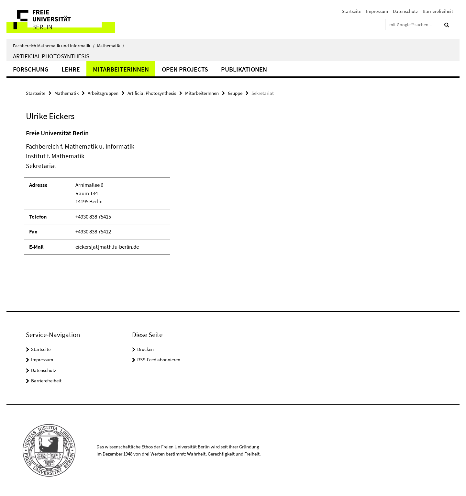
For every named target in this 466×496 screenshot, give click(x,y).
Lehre (70, 69)
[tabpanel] (144, 194)
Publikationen (244, 69)
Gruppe (235, 93)
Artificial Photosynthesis (51, 56)
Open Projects (185, 69)
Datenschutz (405, 11)
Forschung (31, 69)
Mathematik (110, 45)
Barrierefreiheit (438, 11)
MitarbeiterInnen (121, 69)
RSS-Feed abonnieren (158, 359)
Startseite (351, 11)
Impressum (377, 11)
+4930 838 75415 (93, 216)
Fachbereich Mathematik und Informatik (53, 45)
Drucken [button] (145, 349)
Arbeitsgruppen (103, 93)
